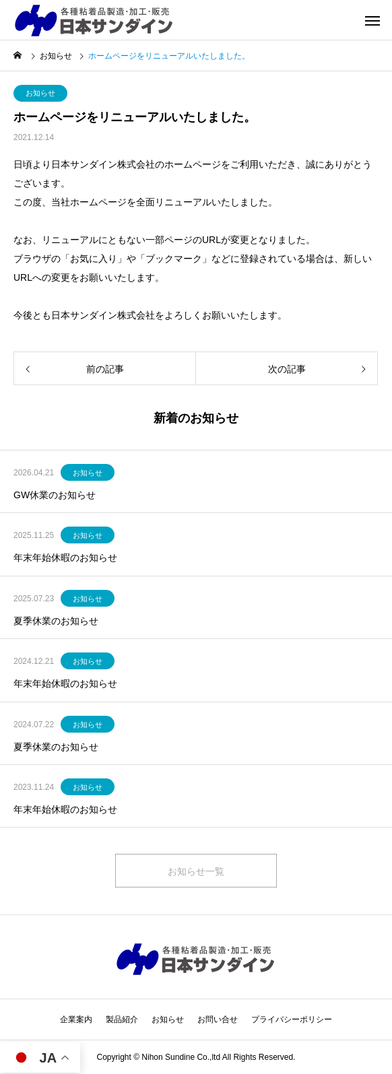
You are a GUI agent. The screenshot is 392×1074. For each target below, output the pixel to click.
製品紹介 (122, 1019)
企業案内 (76, 1019)
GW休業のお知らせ (54, 495)
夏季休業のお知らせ (55, 620)
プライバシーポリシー (291, 1019)
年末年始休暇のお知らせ (65, 557)
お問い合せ (217, 1019)
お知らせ (40, 93)
